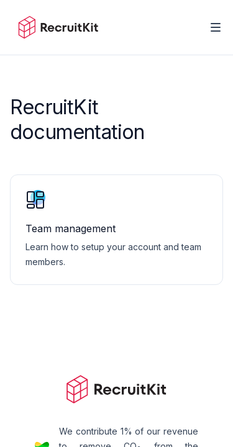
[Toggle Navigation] (216, 27)
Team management (70, 228)
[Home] (58, 27)
